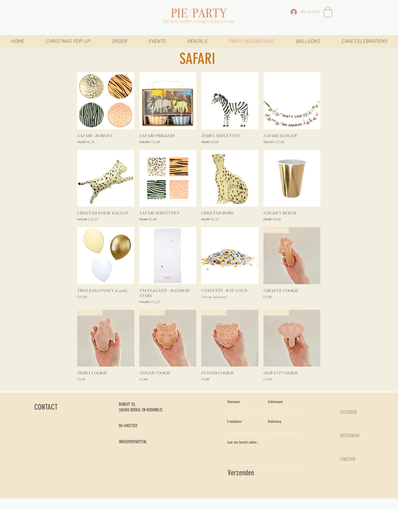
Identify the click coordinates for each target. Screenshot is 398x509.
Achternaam (275, 402)
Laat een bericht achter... (243, 442)
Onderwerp (274, 422)
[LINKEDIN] (358, 459)
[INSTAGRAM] (358, 435)
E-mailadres (234, 422)
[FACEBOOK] (358, 412)
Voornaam (233, 402)
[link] (328, 12)
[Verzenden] (263, 472)
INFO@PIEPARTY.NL (133, 442)
